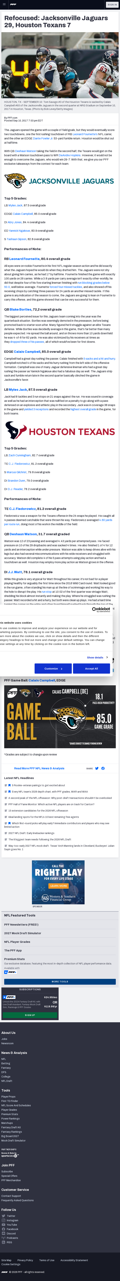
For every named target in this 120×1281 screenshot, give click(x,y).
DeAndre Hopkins (70, 155)
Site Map (6, 1260)
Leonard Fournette (24, 259)
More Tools (60, 981)
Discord (11, 1233)
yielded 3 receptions (36, 409)
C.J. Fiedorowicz (19, 463)
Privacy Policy (25, 1260)
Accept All (97, 668)
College (5, 1076)
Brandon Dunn (16, 480)
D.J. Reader (15, 489)
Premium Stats (9, 1114)
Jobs (4, 1039)
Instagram (12, 1220)
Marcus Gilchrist (16, 472)
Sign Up (30, 1015)
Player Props (8, 1096)
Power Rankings (10, 1118)
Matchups (7, 1123)
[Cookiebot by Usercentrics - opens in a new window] (100, 610)
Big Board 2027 (10, 1136)
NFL (3, 1059)
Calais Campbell (23, 213)
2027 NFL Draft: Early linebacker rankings (29, 833)
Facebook (12, 1229)
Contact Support (11, 1196)
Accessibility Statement (74, 1260)
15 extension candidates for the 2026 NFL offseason (36, 810)
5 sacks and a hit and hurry (99, 358)
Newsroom (7, 1043)
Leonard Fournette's (85, 134)
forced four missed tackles (65, 286)
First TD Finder (9, 1101)
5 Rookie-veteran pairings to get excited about (34, 785)
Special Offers (9, 1176)
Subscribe (7, 1171)
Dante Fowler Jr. (43, 138)
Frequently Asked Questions (17, 1200)
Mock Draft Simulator (13, 1140)
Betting (5, 1063)
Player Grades (9, 1110)
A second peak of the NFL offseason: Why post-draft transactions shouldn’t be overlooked (58, 798)
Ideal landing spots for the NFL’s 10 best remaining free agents (41, 817)
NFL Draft (6, 1081)
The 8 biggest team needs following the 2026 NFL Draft (37, 839)
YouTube (12, 1225)
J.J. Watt (15, 572)
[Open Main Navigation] (4, 4)
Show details (101, 657)
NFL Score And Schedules (16, 1105)
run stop (47, 591)
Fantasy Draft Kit (11, 1127)
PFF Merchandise (11, 1180)
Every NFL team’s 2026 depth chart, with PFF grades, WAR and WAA (46, 791)
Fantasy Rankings (11, 1132)
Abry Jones (15, 222)
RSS (9, 1242)
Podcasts (12, 1238)
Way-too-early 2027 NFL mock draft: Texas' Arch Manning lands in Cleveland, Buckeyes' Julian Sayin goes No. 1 (59, 848)
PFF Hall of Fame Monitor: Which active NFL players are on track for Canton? (49, 804)
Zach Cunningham (19, 455)
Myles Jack (15, 205)
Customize (59, 668)
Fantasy (6, 1068)
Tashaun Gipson (16, 239)
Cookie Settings (10, 1264)
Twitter (11, 1216)
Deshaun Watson (25, 151)
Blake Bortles (20, 309)
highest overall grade (83, 409)
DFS (3, 1072)
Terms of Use (46, 1260)
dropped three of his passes (27, 341)
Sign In (112, 5)
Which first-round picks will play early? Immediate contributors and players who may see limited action (56, 825)
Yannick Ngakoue (19, 230)
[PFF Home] (13, 4)
